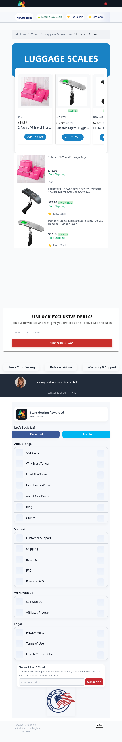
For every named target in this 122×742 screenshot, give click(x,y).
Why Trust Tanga (60, 464)
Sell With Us (60, 602)
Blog (60, 507)
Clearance (96, 16)
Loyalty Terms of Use (60, 655)
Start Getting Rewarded (47, 413)
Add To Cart (35, 137)
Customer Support (60, 538)
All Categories (24, 17)
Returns (60, 560)
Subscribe (94, 682)
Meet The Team (60, 475)
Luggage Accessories (58, 34)
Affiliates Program (60, 613)
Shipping (60, 549)
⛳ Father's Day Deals (49, 16)
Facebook (37, 434)
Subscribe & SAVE (62, 343)
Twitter (88, 434)
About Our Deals (60, 496)
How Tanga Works (60, 486)
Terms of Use (60, 644)
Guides (60, 518)
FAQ (74, 392)
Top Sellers (75, 16)
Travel (35, 34)
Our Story (60, 453)
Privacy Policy (60, 633)
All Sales (20, 34)
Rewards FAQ (60, 582)
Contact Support (56, 392)
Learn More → (38, 416)
